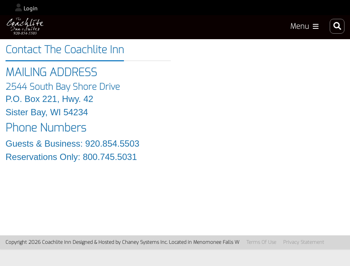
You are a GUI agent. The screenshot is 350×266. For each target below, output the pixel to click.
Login (31, 8)
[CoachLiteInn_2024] (25, 26)
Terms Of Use (261, 242)
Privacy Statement (303, 242)
